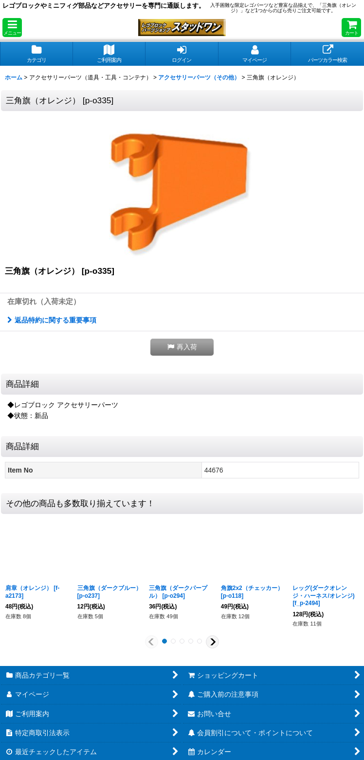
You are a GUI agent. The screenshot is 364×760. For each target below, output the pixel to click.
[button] (12, 27)
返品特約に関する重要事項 (51, 320)
